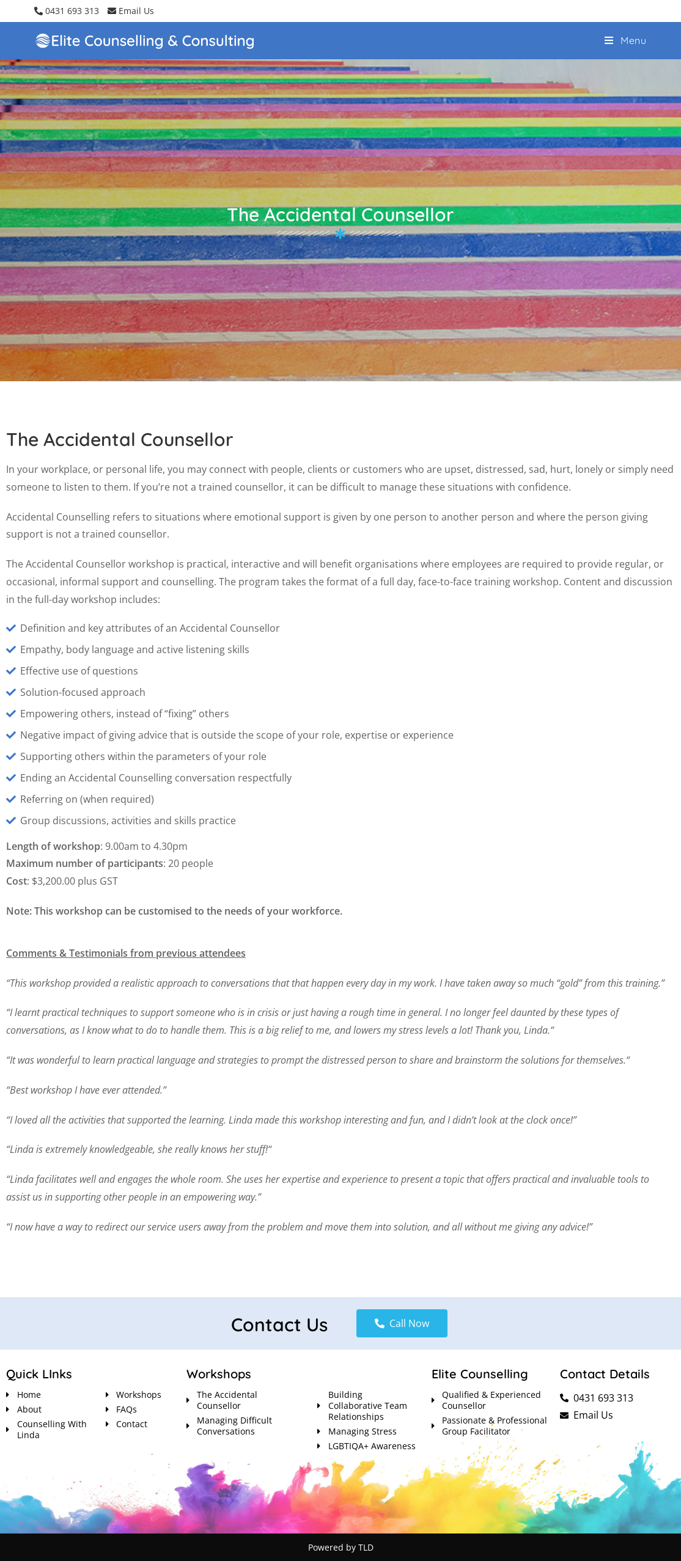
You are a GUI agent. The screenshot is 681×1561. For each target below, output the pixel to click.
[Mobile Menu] (626, 40)
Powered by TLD (341, 1547)
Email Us (131, 10)
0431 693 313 (66, 10)
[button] (401, 1323)
